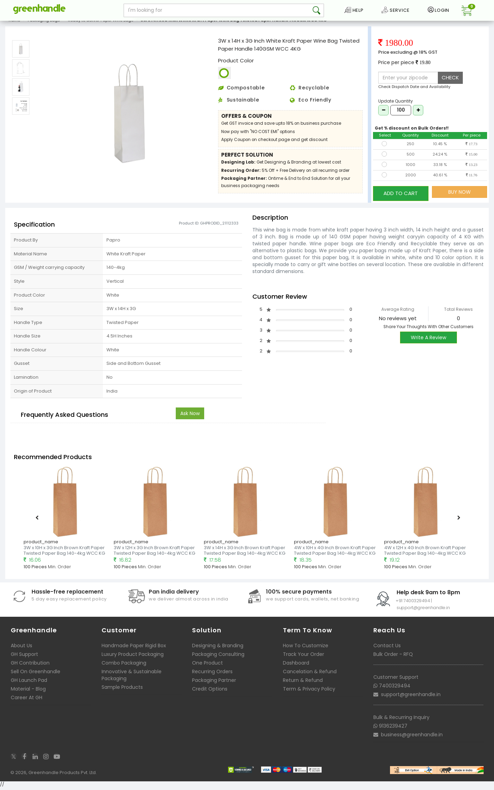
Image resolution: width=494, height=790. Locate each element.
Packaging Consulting (218, 656)
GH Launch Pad (29, 682)
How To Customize (305, 647)
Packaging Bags (44, 25)
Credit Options (209, 691)
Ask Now (190, 415)
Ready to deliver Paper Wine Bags (100, 25)
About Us (21, 647)
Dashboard (296, 665)
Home (14, 25)
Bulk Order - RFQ (393, 656)
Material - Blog (28, 691)
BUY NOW (459, 197)
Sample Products (122, 689)
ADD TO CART (400, 197)
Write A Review (428, 340)
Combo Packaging (124, 665)
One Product (207, 665)
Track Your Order (303, 656)
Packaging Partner (214, 682)
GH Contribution (30, 665)
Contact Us (387, 647)
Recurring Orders (212, 673)
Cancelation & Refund (310, 673)
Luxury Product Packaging (133, 656)
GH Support (24, 656)
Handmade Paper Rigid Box (134, 647)
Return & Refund (303, 682)
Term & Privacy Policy (309, 691)
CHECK (450, 83)
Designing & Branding (217, 647)
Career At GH (26, 699)
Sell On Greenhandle (35, 673)
